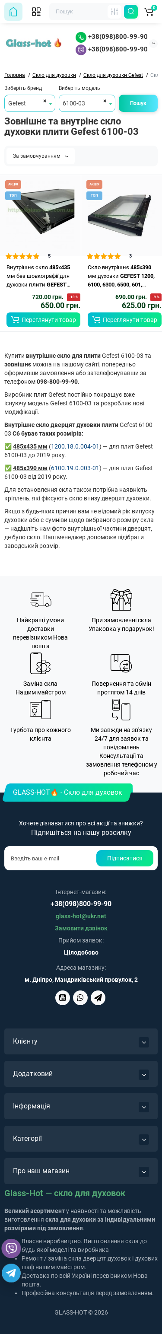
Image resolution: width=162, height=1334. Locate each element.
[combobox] (29, 103)
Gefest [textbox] (17, 103)
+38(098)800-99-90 (112, 37)
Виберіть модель (79, 88)
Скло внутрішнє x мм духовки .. (121, 276)
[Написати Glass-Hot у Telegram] (98, 997)
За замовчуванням (40, 156)
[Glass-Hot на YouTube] (62, 997)
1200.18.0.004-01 (75, 446)
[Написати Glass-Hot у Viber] (80, 997)
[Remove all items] (43, 100)
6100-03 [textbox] (74, 103)
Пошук (138, 103)
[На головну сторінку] (13, 12)
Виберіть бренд (23, 88)
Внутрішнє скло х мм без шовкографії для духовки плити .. (38, 276)
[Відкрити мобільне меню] (36, 12)
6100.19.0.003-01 (75, 468)
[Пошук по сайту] (131, 12)
